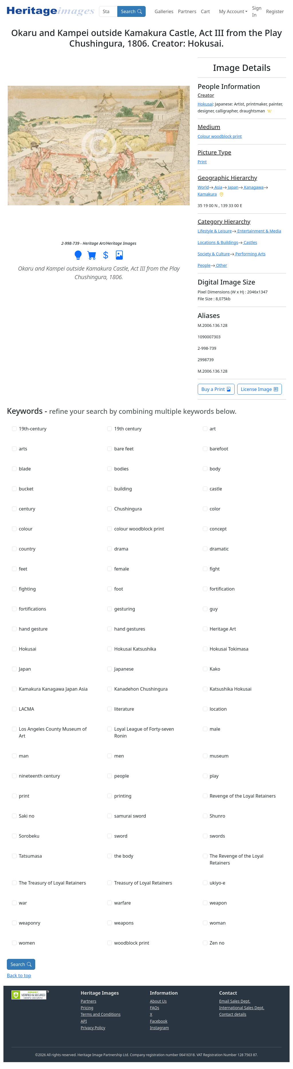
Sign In (257, 11)
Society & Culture (214, 254)
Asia (217, 187)
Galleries (164, 11)
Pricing (87, 1007)
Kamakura (207, 194)
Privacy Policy (93, 1027)
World (203, 187)
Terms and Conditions (100, 1014)
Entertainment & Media (258, 231)
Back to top (19, 975)
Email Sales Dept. (234, 1001)
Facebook (158, 1021)
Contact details (232, 1014)
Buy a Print (216, 389)
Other (221, 265)
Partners (187, 11)
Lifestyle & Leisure (215, 231)
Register (275, 11)
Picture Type (214, 152)
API (84, 1021)
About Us (158, 1001)
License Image (259, 389)
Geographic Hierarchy (227, 178)
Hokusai (205, 104)
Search (131, 11)
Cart (205, 11)
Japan (232, 187)
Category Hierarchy (224, 221)
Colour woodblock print (220, 136)
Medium (209, 127)
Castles (250, 242)
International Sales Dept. (241, 1007)
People (204, 265)
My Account (231, 11)
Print (202, 161)
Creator (206, 95)
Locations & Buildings (218, 242)
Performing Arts (250, 254)
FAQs (154, 1007)
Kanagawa (253, 187)
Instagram (159, 1027)
